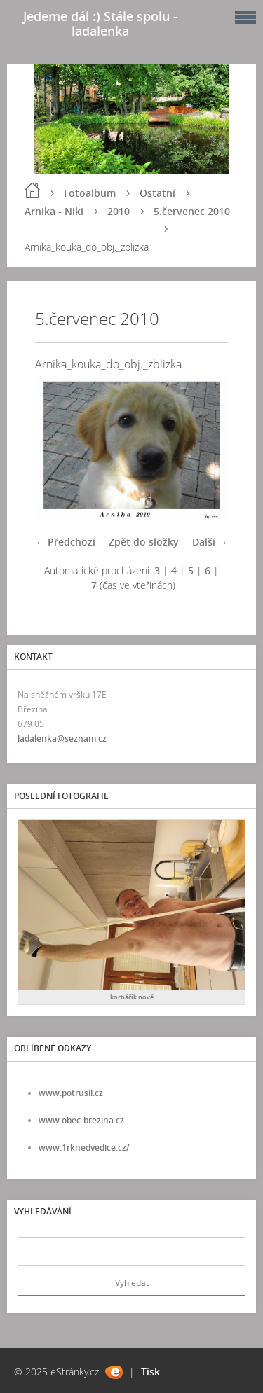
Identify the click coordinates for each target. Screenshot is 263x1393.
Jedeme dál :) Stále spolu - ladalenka (100, 23)
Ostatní (157, 193)
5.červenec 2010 (192, 211)
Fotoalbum (90, 193)
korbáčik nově (132, 997)
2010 (118, 211)
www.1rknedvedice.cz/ (84, 1147)
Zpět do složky (144, 541)
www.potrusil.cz (71, 1093)
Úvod (32, 190)
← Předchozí (65, 541)
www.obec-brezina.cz (81, 1120)
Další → (210, 541)
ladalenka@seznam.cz (62, 738)
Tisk (150, 1371)
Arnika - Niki (54, 211)
